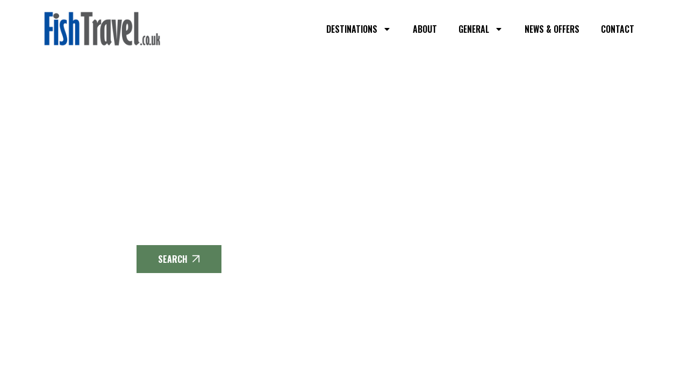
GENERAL (480, 29)
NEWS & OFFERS (552, 29)
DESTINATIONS (358, 29)
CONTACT (617, 29)
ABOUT (425, 29)
